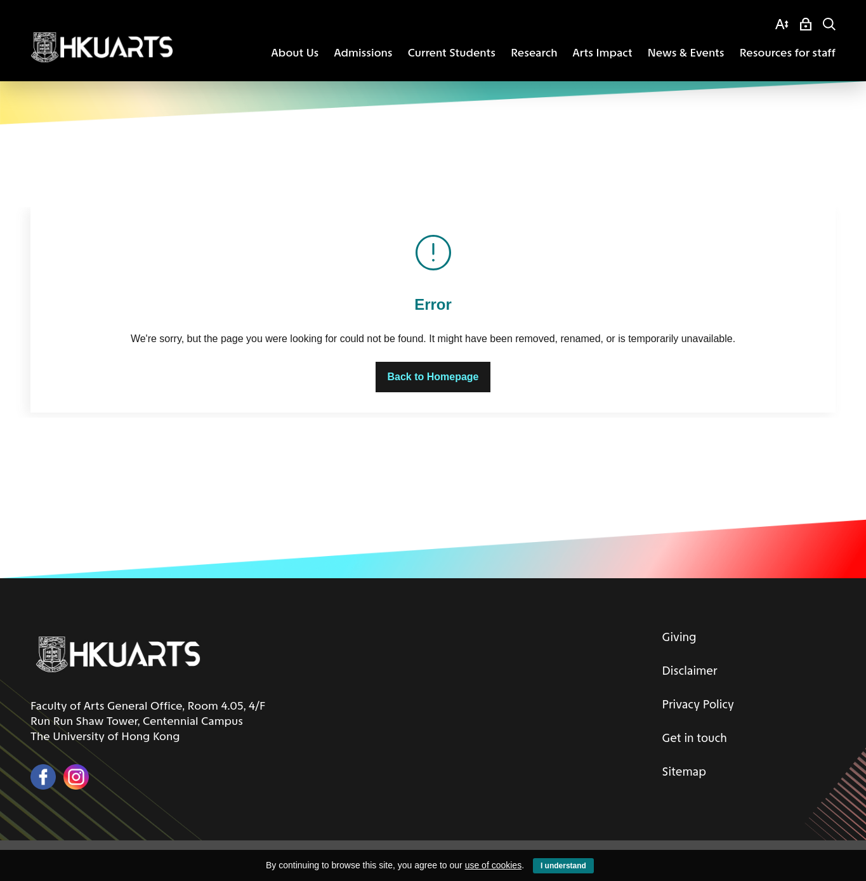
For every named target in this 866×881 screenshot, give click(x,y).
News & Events (686, 53)
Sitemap (680, 768)
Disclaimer (686, 669)
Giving (674, 636)
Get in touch (691, 735)
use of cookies (493, 865)
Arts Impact (603, 53)
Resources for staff (788, 53)
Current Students (451, 53)
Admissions (363, 53)
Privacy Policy (695, 702)
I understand (563, 865)
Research (534, 53)
